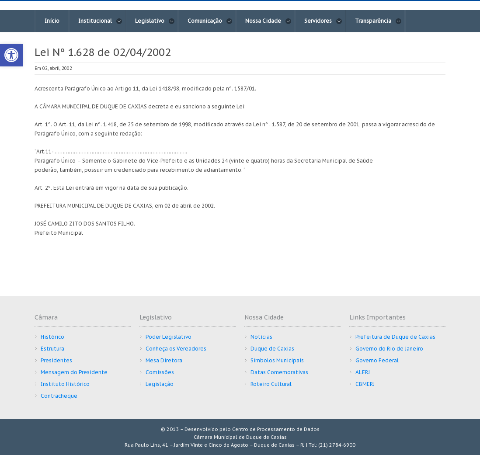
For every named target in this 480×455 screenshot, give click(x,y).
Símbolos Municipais (277, 360)
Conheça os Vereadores (176, 348)
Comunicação (210, 20)
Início (52, 20)
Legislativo (155, 20)
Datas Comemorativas (279, 372)
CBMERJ (365, 384)
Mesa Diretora (164, 360)
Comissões (160, 372)
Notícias (261, 336)
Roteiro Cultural (271, 384)
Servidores (323, 20)
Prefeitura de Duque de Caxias (395, 336)
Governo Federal (377, 360)
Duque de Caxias (272, 348)
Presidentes (56, 360)
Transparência (378, 20)
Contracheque (59, 395)
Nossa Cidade (268, 20)
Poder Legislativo (168, 336)
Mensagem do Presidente (74, 372)
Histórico (52, 336)
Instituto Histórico (65, 384)
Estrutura (52, 348)
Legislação (160, 384)
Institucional (100, 20)
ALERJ (362, 372)
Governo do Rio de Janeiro (389, 348)
